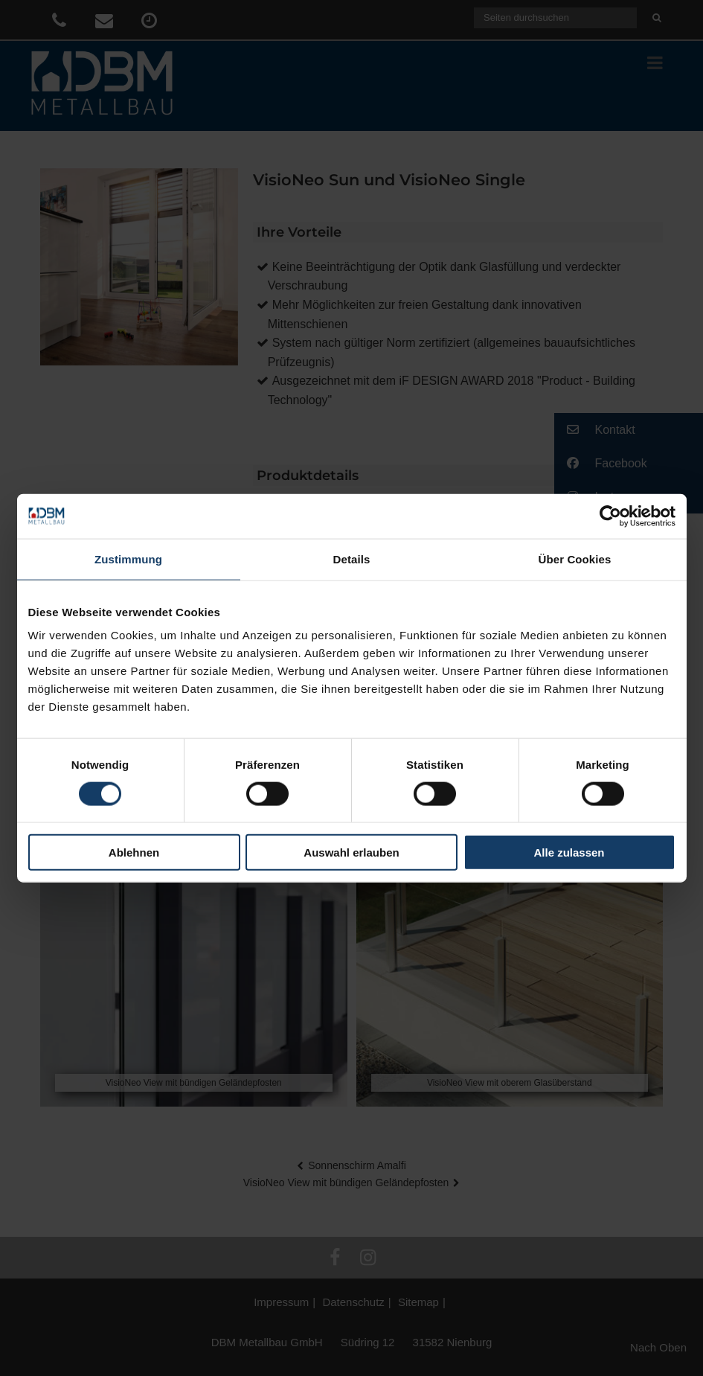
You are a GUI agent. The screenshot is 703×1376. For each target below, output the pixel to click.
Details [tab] (351, 558)
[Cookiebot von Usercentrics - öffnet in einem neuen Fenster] (610, 516)
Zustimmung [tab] (128, 558)
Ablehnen (134, 852)
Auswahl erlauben (351, 852)
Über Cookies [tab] (575, 558)
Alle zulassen (568, 852)
